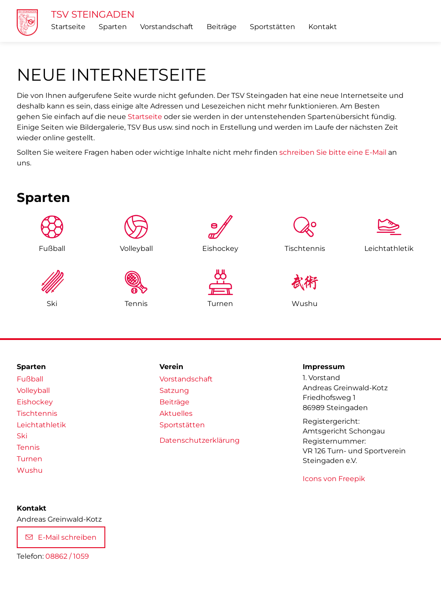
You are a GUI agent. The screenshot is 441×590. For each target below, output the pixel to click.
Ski (52, 303)
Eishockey (220, 248)
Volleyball (136, 248)
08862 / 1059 (67, 556)
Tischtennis (305, 248)
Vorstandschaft (166, 26)
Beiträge (222, 26)
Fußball (52, 248)
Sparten (113, 26)
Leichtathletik (41, 425)
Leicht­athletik (389, 248)
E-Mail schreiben (61, 537)
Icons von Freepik (334, 478)
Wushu (305, 303)
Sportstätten (272, 26)
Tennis (136, 303)
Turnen (220, 303)
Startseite (68, 26)
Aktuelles (176, 413)
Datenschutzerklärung (199, 440)
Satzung (174, 390)
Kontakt (322, 26)
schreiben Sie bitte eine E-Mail (332, 152)
